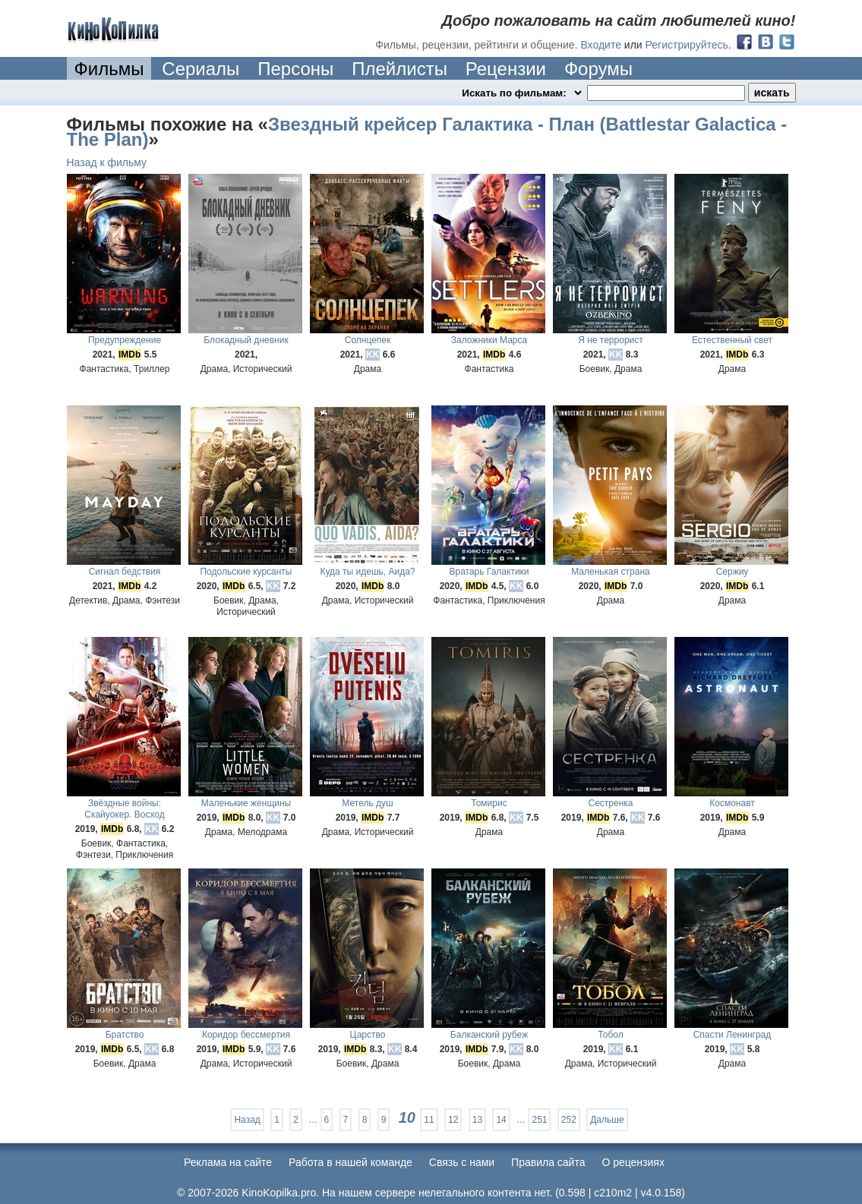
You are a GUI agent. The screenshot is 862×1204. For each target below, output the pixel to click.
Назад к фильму (107, 162)
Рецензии (506, 68)
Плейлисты (399, 68)
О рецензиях (633, 1162)
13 (477, 1119)
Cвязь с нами (461, 1162)
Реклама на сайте (228, 1162)
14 (501, 1119)
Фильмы (109, 68)
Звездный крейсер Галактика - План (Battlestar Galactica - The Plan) (427, 132)
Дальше (607, 1119)
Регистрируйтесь (687, 45)
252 (568, 1119)
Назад (247, 1119)
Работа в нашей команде (350, 1162)
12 (453, 1119)
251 (539, 1119)
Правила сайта (548, 1162)
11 (429, 1119)
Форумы (598, 68)
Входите (600, 45)
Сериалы (200, 68)
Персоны (295, 68)
